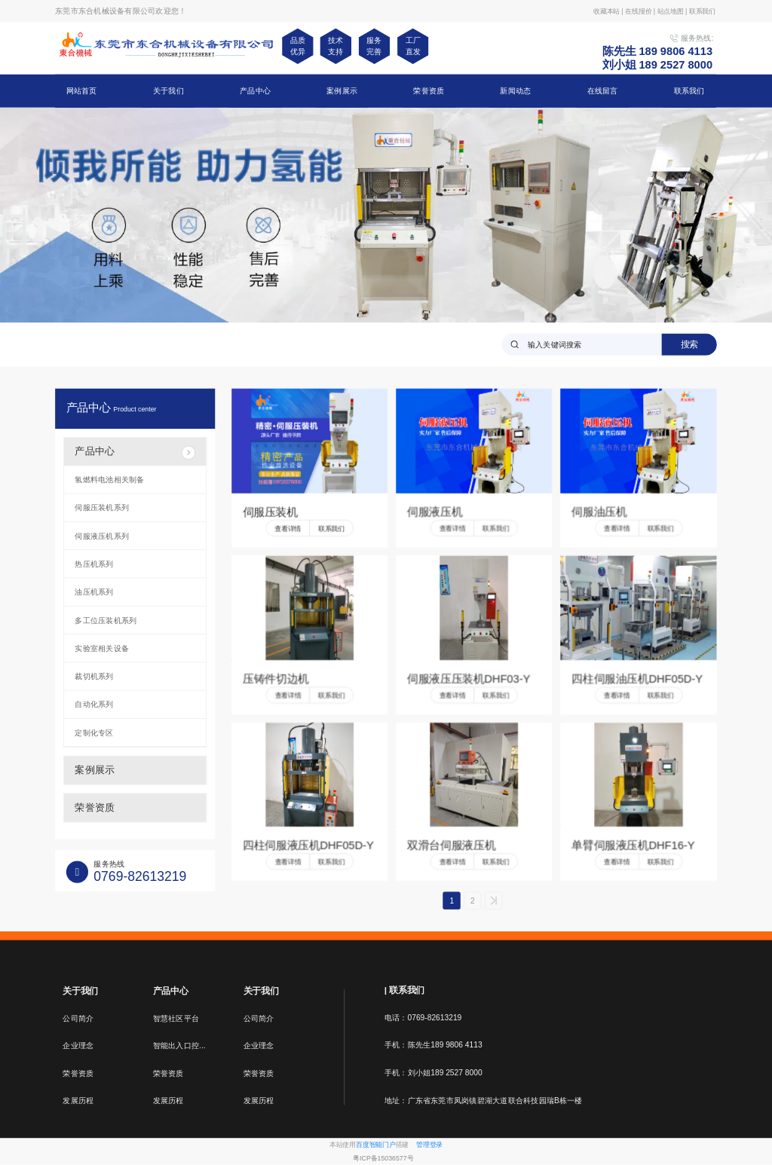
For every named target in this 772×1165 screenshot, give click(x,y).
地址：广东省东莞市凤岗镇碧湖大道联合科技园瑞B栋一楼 (483, 1100)
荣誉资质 (428, 90)
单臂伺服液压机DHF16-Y (632, 845)
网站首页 (81, 90)
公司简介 (78, 1018)
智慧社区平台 (176, 1018)
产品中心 (255, 90)
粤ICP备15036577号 (383, 1158)
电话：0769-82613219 (422, 1018)
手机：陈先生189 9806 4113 (433, 1045)
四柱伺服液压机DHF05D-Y (308, 845)
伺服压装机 (270, 512)
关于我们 (168, 90)
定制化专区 (94, 732)
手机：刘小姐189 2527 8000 (433, 1073)
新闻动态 (515, 90)
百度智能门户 (376, 1144)
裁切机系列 (94, 676)
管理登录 (429, 1144)
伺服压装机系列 (102, 507)
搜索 (689, 343)
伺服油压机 (598, 512)
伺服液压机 (434, 512)
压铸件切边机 (276, 679)
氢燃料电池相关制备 (109, 479)
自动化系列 (94, 704)
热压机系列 (94, 563)
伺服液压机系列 (102, 535)
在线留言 (602, 90)
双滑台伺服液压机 (451, 845)
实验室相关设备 (102, 648)
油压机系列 (94, 592)
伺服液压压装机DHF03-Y (468, 679)
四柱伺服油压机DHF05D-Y (637, 679)
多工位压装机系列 (105, 620)
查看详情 (287, 528)
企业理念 (78, 1045)
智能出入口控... (179, 1045)
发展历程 (78, 1100)
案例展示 (341, 90)
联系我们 (689, 90)
